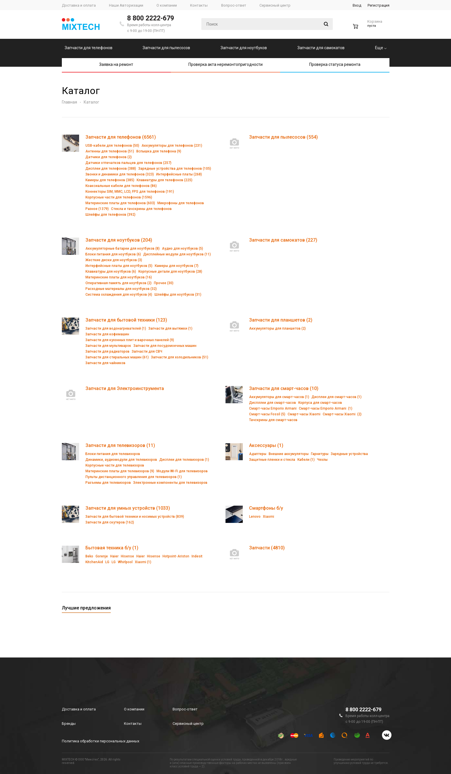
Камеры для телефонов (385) (109, 180)
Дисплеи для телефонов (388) (110, 169)
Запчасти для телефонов (88, 47)
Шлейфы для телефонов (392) (110, 215)
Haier (114, 556)
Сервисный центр (188, 723)
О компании (134, 709)
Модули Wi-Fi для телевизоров (182, 471)
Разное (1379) (97, 209)
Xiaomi (268, 517)
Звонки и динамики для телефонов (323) (119, 174)
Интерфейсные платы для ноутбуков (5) (118, 266)
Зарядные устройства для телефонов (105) (174, 169)
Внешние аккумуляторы (289, 454)
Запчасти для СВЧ (147, 351)
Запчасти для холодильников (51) (179, 357)
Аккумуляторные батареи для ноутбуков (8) (122, 248)
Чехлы (322, 460)
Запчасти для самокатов (321, 47)
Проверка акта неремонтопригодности (225, 64)
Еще (381, 47)
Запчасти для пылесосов (166, 47)
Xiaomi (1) (143, 562)
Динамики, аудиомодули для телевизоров (121, 460)
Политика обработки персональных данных (100, 741)
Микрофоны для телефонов (180, 203)
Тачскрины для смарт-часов (273, 420)
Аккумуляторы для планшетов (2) (277, 328)
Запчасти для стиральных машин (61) (117, 357)
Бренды (69, 723)
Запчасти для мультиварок (108, 346)
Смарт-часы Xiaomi (304, 414)
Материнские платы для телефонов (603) (120, 203)
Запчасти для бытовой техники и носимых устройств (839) (134, 517)
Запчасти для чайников (105, 363)
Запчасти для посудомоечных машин (164, 346)
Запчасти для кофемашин (107, 334)
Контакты (133, 723)
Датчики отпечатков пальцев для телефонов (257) (128, 163)
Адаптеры (257, 454)
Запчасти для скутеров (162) (109, 522)
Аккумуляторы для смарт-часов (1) (279, 397)
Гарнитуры (319, 454)
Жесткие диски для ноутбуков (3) (113, 260)
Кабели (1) (306, 460)
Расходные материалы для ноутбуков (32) (121, 289)
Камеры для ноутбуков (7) (176, 266)
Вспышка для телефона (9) (158, 151)
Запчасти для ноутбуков (244, 47)
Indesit (197, 556)
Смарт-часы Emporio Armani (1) (325, 408)
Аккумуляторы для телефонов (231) (172, 146)
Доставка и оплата (79, 709)
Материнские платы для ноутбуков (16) (118, 277)
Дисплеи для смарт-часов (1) (337, 397)
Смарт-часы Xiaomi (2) (342, 414)
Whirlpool (125, 562)
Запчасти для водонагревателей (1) (115, 328)
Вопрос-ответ (185, 709)
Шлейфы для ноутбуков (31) (177, 295)
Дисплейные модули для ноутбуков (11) (177, 254)
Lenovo (255, 517)
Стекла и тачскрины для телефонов (141, 209)
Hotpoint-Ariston (176, 556)
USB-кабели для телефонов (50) (112, 146)
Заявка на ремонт (116, 64)
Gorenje (101, 556)
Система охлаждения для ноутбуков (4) (118, 295)
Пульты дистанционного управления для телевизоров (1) (133, 477)
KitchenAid (94, 562)
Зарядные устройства (349, 454)
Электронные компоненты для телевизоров (170, 483)
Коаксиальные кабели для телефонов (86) (121, 186)
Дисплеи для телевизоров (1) (184, 460)
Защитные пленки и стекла (272, 460)
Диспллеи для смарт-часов (272, 403)
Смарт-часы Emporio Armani (273, 408)
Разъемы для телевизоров (108, 483)
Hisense (127, 556)
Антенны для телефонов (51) (109, 151)
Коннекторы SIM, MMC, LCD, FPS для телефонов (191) (129, 192)
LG (107, 562)
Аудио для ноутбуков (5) (182, 248)
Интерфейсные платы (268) (179, 174)
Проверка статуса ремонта (334, 64)
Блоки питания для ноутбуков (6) (113, 254)
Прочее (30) (163, 283)
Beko (89, 556)
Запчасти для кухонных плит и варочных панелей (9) (129, 340)
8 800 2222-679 (150, 18)
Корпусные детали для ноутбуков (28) (170, 272)
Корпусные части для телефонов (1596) (118, 197)
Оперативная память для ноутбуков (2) (118, 283)
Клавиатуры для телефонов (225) (164, 180)
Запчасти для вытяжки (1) (170, 328)
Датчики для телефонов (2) (108, 157)
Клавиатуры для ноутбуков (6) (110, 272)
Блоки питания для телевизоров (112, 454)
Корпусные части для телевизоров (114, 465)
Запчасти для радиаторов (107, 351)
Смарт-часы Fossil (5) (267, 414)
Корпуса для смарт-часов (320, 403)
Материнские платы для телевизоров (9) (119, 471)
